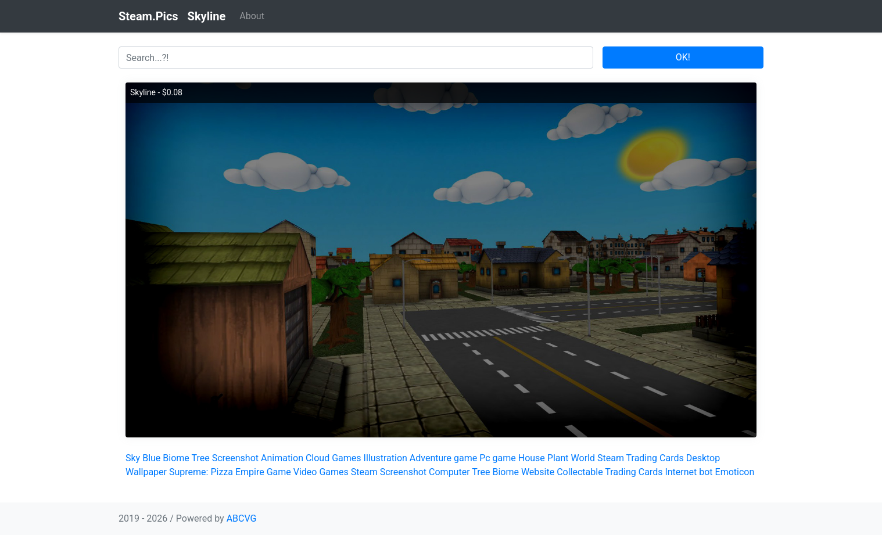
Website (537, 471)
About (251, 15)
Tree (200, 458)
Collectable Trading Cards (609, 471)
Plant (558, 458)
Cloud (317, 458)
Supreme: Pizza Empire (216, 471)
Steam (364, 471)
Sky (133, 458)
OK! (683, 57)
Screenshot (235, 458)
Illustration (385, 458)
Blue (151, 458)
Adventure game (443, 458)
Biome (176, 458)
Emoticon (735, 471)
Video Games (321, 471)
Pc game (497, 458)
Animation (282, 458)
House (531, 458)
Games (346, 458)
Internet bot (688, 471)
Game (279, 471)
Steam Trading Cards (640, 458)
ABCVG (242, 518)
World (583, 458)
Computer (449, 471)
